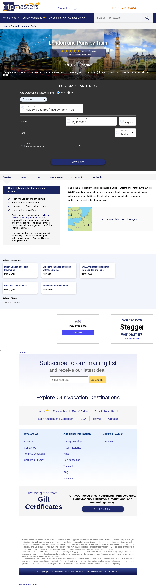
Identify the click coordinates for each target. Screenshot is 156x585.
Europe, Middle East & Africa (70, 411)
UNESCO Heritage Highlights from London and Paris (95, 268)
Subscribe (97, 379)
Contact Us (30, 447)
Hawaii (97, 418)
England (15, 26)
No (70, 92)
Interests (68, 478)
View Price (78, 162)
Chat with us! (67, 8)
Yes (61, 92)
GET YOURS (102, 509)
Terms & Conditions (34, 453)
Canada (113, 418)
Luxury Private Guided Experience (31, 216)
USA (83, 418)
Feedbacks (97, 177)
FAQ (65, 472)
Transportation (55, 177)
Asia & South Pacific (107, 411)
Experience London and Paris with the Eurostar (57, 268)
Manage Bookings (73, 441)
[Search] (118, 17)
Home (6, 26)
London (25, 26)
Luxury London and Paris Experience (16, 268)
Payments (108, 441)
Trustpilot (23, 352)
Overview (7, 177)
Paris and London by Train (55, 285)
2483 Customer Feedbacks (78, 54)
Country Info (77, 177)
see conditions (132, 338)
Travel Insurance (72, 447)
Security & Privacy (34, 460)
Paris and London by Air (15, 285)
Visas (66, 453)
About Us (29, 441)
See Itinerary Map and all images (119, 219)
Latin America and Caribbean (55, 418)
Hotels (23, 177)
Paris (33, 26)
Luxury (41, 411)
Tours (37, 177)
